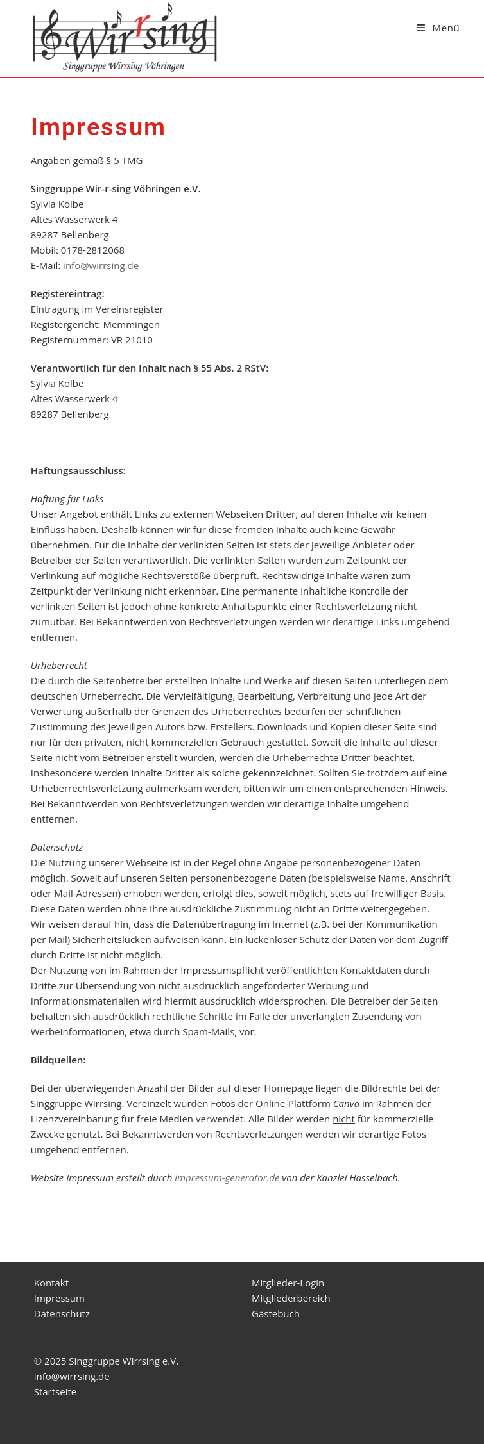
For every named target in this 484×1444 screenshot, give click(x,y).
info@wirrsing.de (101, 265)
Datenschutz (62, 1313)
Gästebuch (276, 1313)
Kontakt (51, 1282)
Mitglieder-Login (288, 1282)
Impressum (59, 1298)
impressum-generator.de (227, 1177)
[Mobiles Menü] (438, 27)
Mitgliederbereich (291, 1298)
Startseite (55, 1391)
